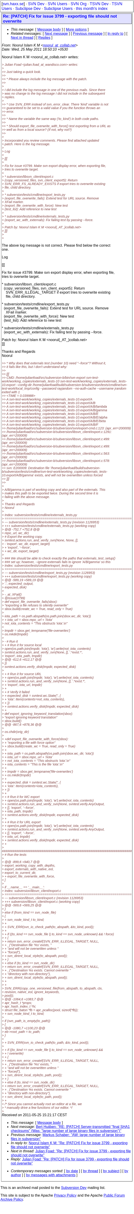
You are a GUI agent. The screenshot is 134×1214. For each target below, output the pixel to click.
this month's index (92, 8)
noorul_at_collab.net (59, 45)
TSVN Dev (99, 4)
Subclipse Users (58, 8)
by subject (111, 1171)
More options (76, 29)
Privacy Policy (65, 1195)
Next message (56, 33)
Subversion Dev (74, 1188)
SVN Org (78, 4)
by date (72, 1171)
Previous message (88, 33)
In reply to (115, 33)
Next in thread (22, 38)
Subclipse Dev (28, 8)
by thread (90, 1171)
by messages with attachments (51, 1175)
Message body (49, 29)
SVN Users (57, 4)
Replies (44, 38)
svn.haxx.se (13, 4)
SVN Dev (36, 4)
